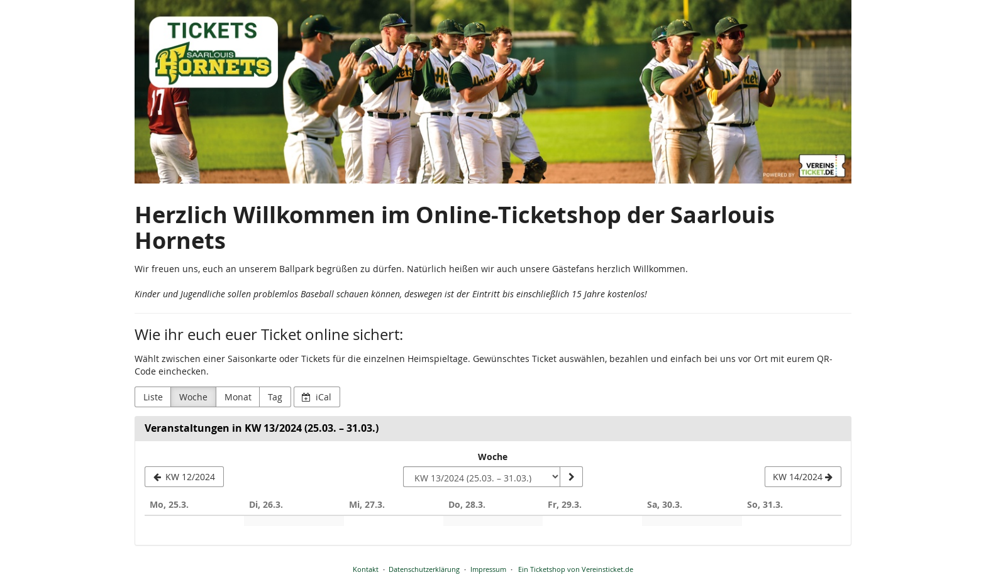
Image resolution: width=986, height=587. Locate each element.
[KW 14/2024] (803, 477)
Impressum (488, 569)
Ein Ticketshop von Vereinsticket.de (575, 569)
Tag (275, 397)
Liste (153, 397)
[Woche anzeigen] (571, 477)
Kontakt (366, 569)
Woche (193, 397)
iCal (316, 397)
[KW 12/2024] (184, 477)
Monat (238, 397)
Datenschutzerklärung (424, 569)
